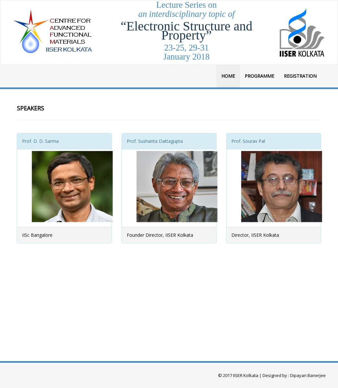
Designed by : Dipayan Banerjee (294, 375)
